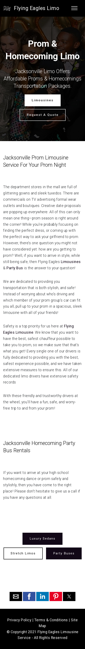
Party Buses (64, 553)
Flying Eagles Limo (36, 8)
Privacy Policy (19, 620)
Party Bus (14, 268)
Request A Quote (43, 115)
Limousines (43, 100)
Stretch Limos (23, 553)
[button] (16, 596)
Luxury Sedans (42, 538)
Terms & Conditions (51, 620)
